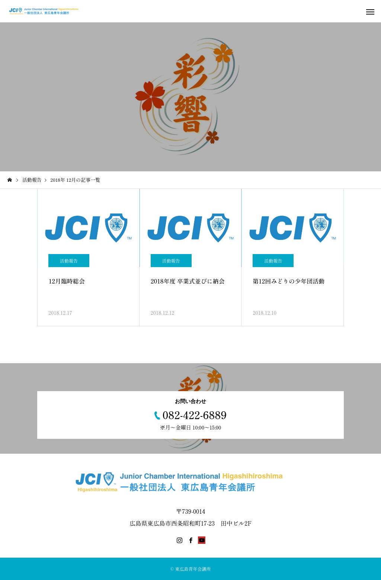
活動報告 (69, 260)
